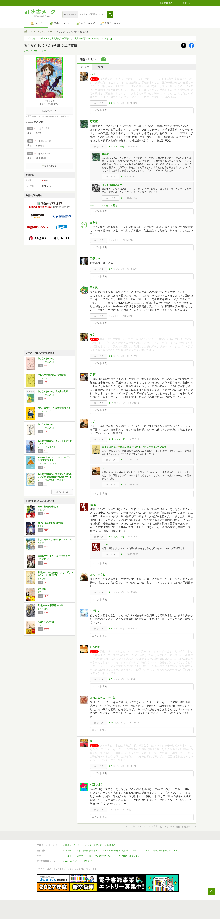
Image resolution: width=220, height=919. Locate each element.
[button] (110, 14)
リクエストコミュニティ (130, 856)
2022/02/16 (132, 146)
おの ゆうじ (97, 574)
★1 (122, 176)
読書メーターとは (73, 845)
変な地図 (42, 589)
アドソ (94, 374)
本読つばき (96, 784)
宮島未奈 (41, 510)
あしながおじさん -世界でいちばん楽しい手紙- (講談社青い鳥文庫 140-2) (55, 475)
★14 (110, 439)
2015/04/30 (132, 592)
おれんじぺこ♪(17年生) (103, 697)
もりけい (95, 610)
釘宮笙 (94, 121)
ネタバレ (100, 67)
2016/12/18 (133, 439)
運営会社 (69, 851)
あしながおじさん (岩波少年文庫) (53, 391)
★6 (110, 103)
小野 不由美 (43, 609)
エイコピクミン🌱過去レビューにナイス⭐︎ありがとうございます (134, 447)
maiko (93, 74)
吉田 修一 (42, 526)
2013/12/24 (132, 766)
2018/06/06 (128, 316)
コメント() (118, 103)
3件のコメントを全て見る (104, 205)
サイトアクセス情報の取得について (162, 851)
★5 (110, 628)
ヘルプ (68, 856)
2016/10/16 (132, 537)
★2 (110, 269)
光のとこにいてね (46, 622)
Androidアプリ (72, 861)
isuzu (93, 504)
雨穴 (39, 592)
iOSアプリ (89, 861)
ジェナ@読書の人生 (112, 185)
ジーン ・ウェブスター (47, 447)
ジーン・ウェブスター (41, 31)
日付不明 (127, 810)
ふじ (92, 421)
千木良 (94, 287)
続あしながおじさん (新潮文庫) (52, 375)
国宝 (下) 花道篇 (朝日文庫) (50, 523)
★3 (110, 146)
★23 (110, 722)
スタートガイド (94, 845)
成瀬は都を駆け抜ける (48, 506)
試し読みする (49, 110)
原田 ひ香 (42, 579)
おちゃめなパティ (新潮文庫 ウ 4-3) (54, 408)
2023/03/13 (132, 103)
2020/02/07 (128, 240)
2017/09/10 (133, 403)
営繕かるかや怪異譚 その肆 (50, 605)
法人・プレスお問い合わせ (101, 856)
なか (92, 334)
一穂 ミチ (42, 625)
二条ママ (95, 258)
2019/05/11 (132, 269)
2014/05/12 (132, 679)
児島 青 (41, 543)
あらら (94, 222)
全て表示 (85, 67)
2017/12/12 (132, 356)
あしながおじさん (46, 358)
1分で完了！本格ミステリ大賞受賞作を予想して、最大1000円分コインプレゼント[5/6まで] (70, 38)
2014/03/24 (133, 723)
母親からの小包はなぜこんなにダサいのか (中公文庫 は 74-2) (55, 573)
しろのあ (95, 646)
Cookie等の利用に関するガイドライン (122, 851)
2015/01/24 (132, 628)
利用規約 (111, 845)
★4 (110, 537)
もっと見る (62, 492)
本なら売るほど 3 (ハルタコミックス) (55, 539)
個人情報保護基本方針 (89, 851)
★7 (110, 679)
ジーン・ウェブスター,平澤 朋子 (51, 480)
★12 (110, 403)
